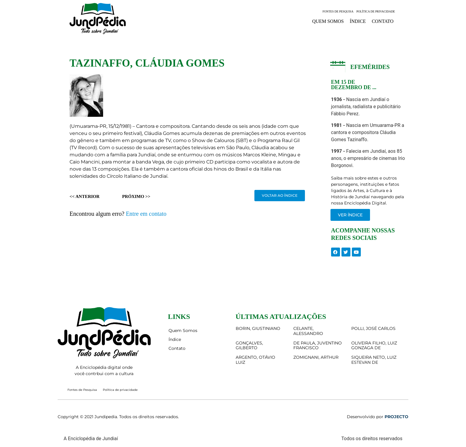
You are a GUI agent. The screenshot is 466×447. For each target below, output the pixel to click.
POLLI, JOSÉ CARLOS (373, 328)
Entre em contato (146, 213)
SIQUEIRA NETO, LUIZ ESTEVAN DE (373, 360)
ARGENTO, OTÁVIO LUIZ (255, 360)
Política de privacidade (375, 11)
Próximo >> (136, 196)
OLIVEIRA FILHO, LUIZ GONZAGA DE (374, 345)
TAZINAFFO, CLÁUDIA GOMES (147, 63)
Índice (358, 21)
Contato (382, 21)
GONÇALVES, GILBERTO (249, 345)
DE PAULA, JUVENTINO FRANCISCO (317, 345)
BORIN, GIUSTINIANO (258, 328)
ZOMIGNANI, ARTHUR (316, 357)
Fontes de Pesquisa (337, 11)
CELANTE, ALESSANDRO (308, 331)
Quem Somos (328, 21)
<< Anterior (85, 196)
